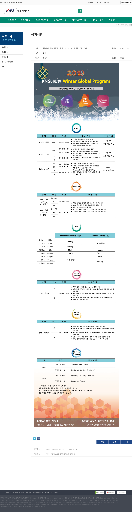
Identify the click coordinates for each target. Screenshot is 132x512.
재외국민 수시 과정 (79, 20)
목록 (102, 442)
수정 (114, 442)
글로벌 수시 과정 (60, 20)
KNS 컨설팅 (25, 20)
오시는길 (55, 492)
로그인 (99, 2)
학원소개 (8, 492)
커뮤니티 (112, 20)
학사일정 (5, 52)
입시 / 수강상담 (7, 62)
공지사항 (5, 47)
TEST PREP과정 (42, 20)
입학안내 (5, 57)
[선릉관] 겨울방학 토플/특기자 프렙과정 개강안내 (60, 454)
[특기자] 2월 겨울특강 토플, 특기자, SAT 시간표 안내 (61, 449)
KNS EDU (12, 20)
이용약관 (28, 492)
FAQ (3, 66)
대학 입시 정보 (97, 20)
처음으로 (90, 2)
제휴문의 (48, 492)
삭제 (126, 442)
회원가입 (106, 2)
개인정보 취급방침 (18, 492)
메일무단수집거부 (38, 492)
